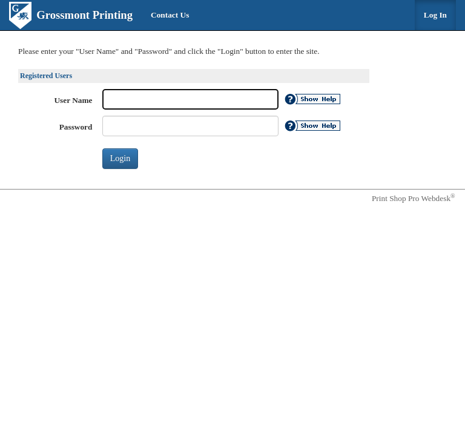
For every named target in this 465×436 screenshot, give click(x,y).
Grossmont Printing (84, 14)
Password (76, 127)
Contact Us (170, 14)
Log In (435, 14)
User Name (73, 100)
